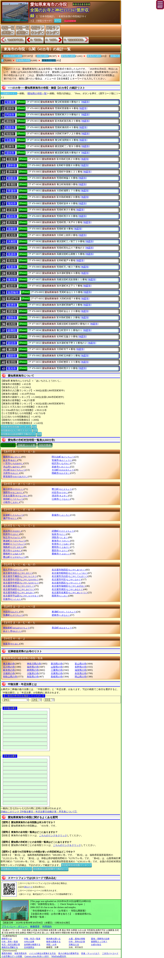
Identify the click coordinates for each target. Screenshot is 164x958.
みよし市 (12, 631)
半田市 (11, 611)
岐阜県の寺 (9, 670)
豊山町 (14, 557)
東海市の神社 (94, 56)
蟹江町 (62, 489)
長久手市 (13, 569)
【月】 (36, 700)
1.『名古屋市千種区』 (15, 40)
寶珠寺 (12, 317)
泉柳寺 (12, 228)
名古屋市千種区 (20, 576)
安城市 (62, 460)
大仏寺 (12, 248)
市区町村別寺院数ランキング (16, 426)
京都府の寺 (9, 673)
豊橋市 (61, 553)
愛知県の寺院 (23, 60)
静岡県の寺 (33, 670)
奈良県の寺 (80, 673)
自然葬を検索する (32, 944)
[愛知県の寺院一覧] (37, 93)
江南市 (61, 499)
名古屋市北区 (18, 573)
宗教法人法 (74, 944)
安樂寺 (10, 102)
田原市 (11, 534)
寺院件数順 (45, 445)
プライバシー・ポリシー (15, 926)
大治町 (63, 470)
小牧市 (11, 502)
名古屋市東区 (19, 586)
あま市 (10, 460)
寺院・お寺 (51, 944)
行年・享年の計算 (77, 942)
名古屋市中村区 (21, 583)
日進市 (12, 599)
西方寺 (12, 222)
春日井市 (13, 489)
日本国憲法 (29, 947)
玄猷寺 (12, 159)
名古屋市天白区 (70, 576)
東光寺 (12, 279)
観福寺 (10, 133)
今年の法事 (29, 942)
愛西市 (12, 457)
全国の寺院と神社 (12, 56)
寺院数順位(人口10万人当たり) (16, 430)
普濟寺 (12, 305)
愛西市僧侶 (7, 953)
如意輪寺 (13, 292)
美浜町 (62, 627)
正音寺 (12, 209)
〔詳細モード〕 (9, 93)
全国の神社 (43, 56)
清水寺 (12, 216)
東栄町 (14, 541)
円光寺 (10, 114)
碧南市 (61, 615)
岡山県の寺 (80, 676)
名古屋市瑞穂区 (69, 586)
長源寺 (12, 254)
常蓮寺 (12, 190)
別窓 (34, 426)
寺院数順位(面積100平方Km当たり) (18, 434)
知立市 (12, 537)
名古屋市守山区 (21, 595)
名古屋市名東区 (70, 592)
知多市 (59, 534)
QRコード (28, 887)
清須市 (60, 495)
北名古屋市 (15, 495)
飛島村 (13, 547)
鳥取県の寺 (33, 676)
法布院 (12, 324)
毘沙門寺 (13, 298)
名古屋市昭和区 (70, 573)
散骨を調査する (53, 942)
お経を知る (96, 944)
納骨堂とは (7, 939)
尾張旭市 (15, 476)
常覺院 (12, 184)
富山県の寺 (80, 663)
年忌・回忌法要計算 (11, 944)
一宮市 (13, 463)
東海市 (61, 541)
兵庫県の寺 (56, 673)
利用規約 (47, 926)
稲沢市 (61, 463)
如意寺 (12, 286)
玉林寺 (10, 146)
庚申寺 (12, 165)
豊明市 (61, 547)
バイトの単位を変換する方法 (42, 953)
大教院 (12, 241)
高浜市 (12, 531)
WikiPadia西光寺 (58, 956)
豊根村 (12, 553)
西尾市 (60, 595)
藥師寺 (12, 355)
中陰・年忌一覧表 (32, 939)
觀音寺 (10, 127)
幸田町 (13, 499)
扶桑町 (13, 615)
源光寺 (10, 152)
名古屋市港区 (67, 589)
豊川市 (12, 550)
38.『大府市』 (51, 40)
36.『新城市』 (36, 40)
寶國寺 (12, 311)
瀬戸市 (10, 518)
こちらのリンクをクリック (53, 835)
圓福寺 (10, 121)
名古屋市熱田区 (69, 569)
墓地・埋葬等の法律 (100, 939)
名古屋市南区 (19, 592)
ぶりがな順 (8, 445)
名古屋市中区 (66, 579)
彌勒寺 (12, 349)
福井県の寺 (33, 667)
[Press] (21, 101)
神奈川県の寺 (34, 663)
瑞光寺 (12, 203)
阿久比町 (63, 457)
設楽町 (13, 515)
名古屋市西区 (66, 583)
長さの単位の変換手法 (68, 953)
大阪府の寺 (33, 673)
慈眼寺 (12, 178)
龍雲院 (12, 362)
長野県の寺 (80, 667)
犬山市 (12, 466)
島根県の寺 (56, 676)
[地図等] (85, 102)
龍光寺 (12, 368)
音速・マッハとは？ (90, 953)
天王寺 (12, 273)
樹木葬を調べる (53, 939)
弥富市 (11, 643)
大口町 (14, 470)
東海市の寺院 (49, 60)
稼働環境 (34, 926)
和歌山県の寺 (10, 676)
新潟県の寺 (56, 663)
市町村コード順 (26, 445)
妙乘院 (12, 330)
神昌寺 (12, 197)
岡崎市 (61, 473)
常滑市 (61, 544)
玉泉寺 (10, 140)
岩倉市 (61, 466)
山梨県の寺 (56, 667)
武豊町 (63, 531)
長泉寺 (12, 266)
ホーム (57, 20)
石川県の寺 (9, 667)
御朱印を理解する (10, 947)
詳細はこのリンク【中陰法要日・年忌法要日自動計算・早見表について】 (39, 811)
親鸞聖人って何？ (99, 942)
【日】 (49, 700)
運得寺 (10, 108)
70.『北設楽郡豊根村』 (74, 40)
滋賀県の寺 (80, 670)
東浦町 (64, 611)
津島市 (60, 537)
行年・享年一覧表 (10, 942)
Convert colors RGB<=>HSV (37, 956)
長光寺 (12, 260)
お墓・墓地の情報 (77, 939)
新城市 (61, 515)
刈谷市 (60, 492)
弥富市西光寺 (20, 953)
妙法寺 (12, 336)
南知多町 (16, 627)
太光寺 (12, 235)
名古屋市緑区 (19, 589)
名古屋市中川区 (21, 579)
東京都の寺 (9, 663)
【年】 (16, 700)
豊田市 (60, 550)
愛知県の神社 (68, 56)
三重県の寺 (56, 670)
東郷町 (14, 544)
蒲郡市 (13, 492)
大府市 (11, 473)
